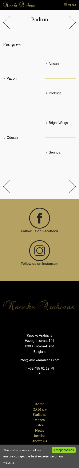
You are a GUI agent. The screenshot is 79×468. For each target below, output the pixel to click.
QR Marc (39, 409)
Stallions (39, 414)
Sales (39, 425)
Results (39, 436)
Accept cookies (64, 450)
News (39, 430)
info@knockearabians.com (39, 360)
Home (39, 404)
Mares (39, 420)
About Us (39, 441)
